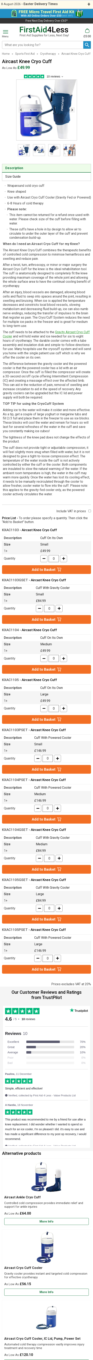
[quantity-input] (54, 558)
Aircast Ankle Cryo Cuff (22, 1197)
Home (6, 53)
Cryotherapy (48, 53)
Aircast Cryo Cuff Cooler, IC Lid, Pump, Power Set (42, 1339)
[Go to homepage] (44, 31)
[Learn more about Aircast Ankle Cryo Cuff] (46, 1221)
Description (14, 168)
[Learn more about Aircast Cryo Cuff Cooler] (46, 1292)
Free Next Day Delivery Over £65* (47, 20)
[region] (46, 1178)
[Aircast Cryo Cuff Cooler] (46, 1263)
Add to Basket (44, 569)
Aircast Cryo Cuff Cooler (23, 1268)
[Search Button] (87, 45)
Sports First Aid (25, 53)
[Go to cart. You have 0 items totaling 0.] (87, 33)
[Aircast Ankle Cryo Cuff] (46, 1193)
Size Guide (13, 176)
